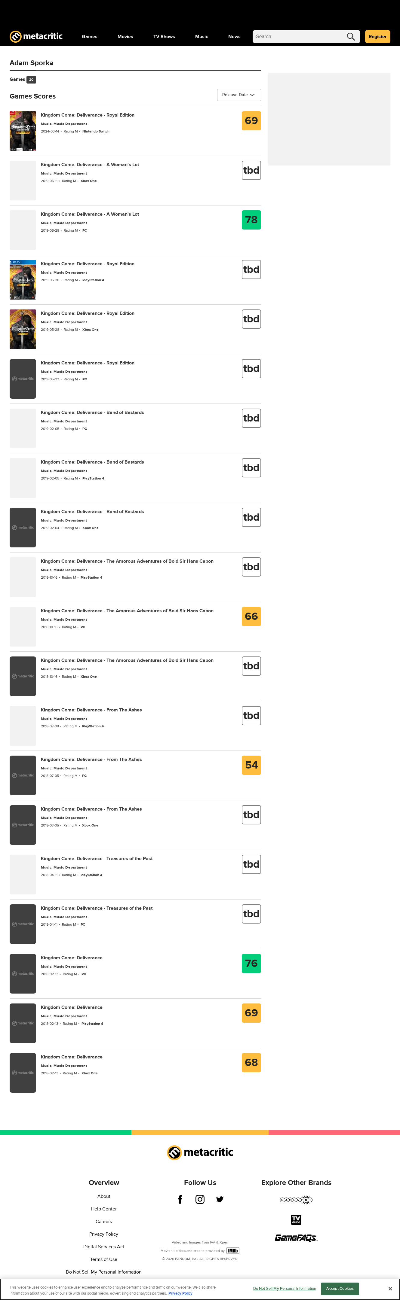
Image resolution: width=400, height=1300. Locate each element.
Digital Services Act (103, 1247)
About (103, 1196)
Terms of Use (103, 1259)
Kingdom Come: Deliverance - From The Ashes (91, 710)
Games (89, 37)
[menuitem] (89, 36)
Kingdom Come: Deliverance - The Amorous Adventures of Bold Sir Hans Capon (127, 561)
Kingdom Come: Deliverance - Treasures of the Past (96, 859)
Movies (125, 37)
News (234, 37)
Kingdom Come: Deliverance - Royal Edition (87, 115)
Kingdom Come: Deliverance (72, 958)
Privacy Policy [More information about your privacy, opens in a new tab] (180, 1293)
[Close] (390, 1288)
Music (201, 37)
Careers (104, 1222)
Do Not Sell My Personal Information (104, 1272)
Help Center (104, 1209)
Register (378, 37)
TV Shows (164, 37)
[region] (200, 1289)
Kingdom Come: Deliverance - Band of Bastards (92, 412)
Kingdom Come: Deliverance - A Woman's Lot (90, 165)
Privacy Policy (103, 1234)
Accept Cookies (340, 1288)
